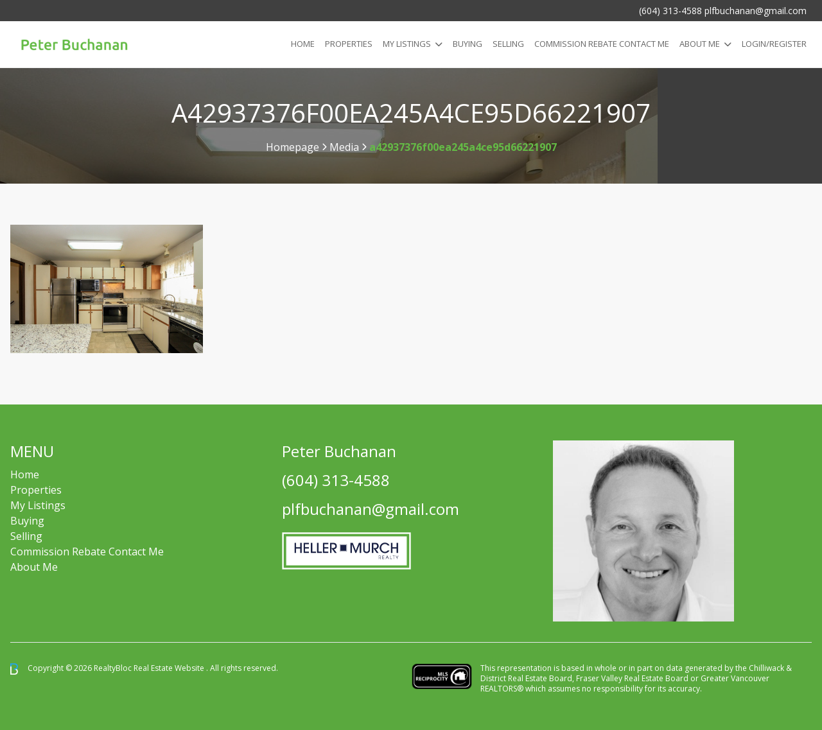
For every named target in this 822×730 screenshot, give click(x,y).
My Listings (407, 43)
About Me (699, 43)
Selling (508, 43)
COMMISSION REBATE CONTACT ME (601, 43)
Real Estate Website (170, 668)
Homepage (292, 147)
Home (303, 43)
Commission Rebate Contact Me (87, 551)
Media (344, 147)
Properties (348, 43)
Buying (467, 43)
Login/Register (774, 43)
